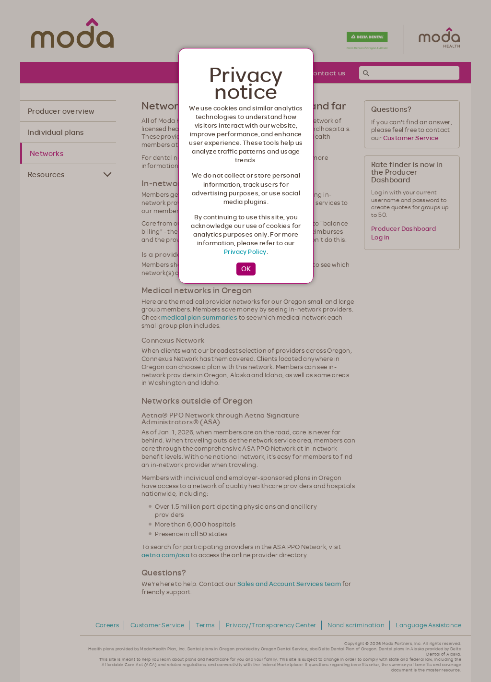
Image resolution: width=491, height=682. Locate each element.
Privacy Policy (245, 251)
